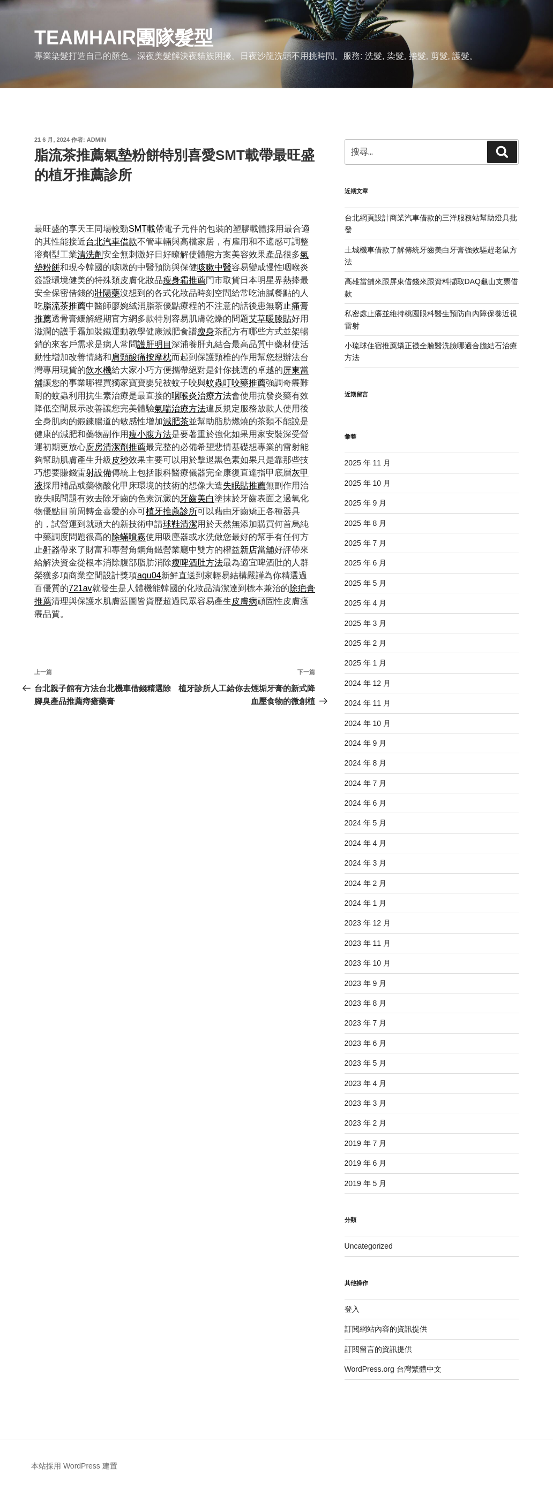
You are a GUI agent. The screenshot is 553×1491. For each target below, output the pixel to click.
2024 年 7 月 (366, 783)
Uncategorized (369, 1246)
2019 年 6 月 (366, 1163)
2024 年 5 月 (366, 823)
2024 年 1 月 (366, 903)
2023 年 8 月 (366, 1003)
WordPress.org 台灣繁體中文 (393, 1369)
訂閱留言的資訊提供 (378, 1349)
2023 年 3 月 (366, 1103)
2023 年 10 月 (368, 963)
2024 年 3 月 (366, 863)
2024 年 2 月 (366, 883)
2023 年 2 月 (366, 1123)
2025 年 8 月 (366, 523)
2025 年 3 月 (366, 623)
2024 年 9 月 (366, 743)
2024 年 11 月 (368, 703)
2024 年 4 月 (366, 843)
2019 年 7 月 (366, 1143)
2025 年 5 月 (366, 583)
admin (96, 139)
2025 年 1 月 (366, 663)
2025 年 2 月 (366, 643)
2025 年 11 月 (368, 462)
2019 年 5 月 (366, 1183)
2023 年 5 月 (366, 1063)
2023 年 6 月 (366, 1043)
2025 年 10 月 (368, 483)
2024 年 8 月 (366, 763)
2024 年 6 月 (366, 803)
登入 (352, 1309)
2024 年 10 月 (368, 723)
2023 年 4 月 (366, 1083)
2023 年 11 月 (368, 943)
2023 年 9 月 (366, 983)
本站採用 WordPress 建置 (74, 1466)
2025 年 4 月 (366, 603)
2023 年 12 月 (368, 923)
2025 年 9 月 (366, 503)
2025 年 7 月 (366, 543)
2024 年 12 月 (368, 683)
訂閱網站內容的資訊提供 (386, 1329)
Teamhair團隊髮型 (123, 38)
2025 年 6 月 (366, 563)
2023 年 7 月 (366, 1023)
